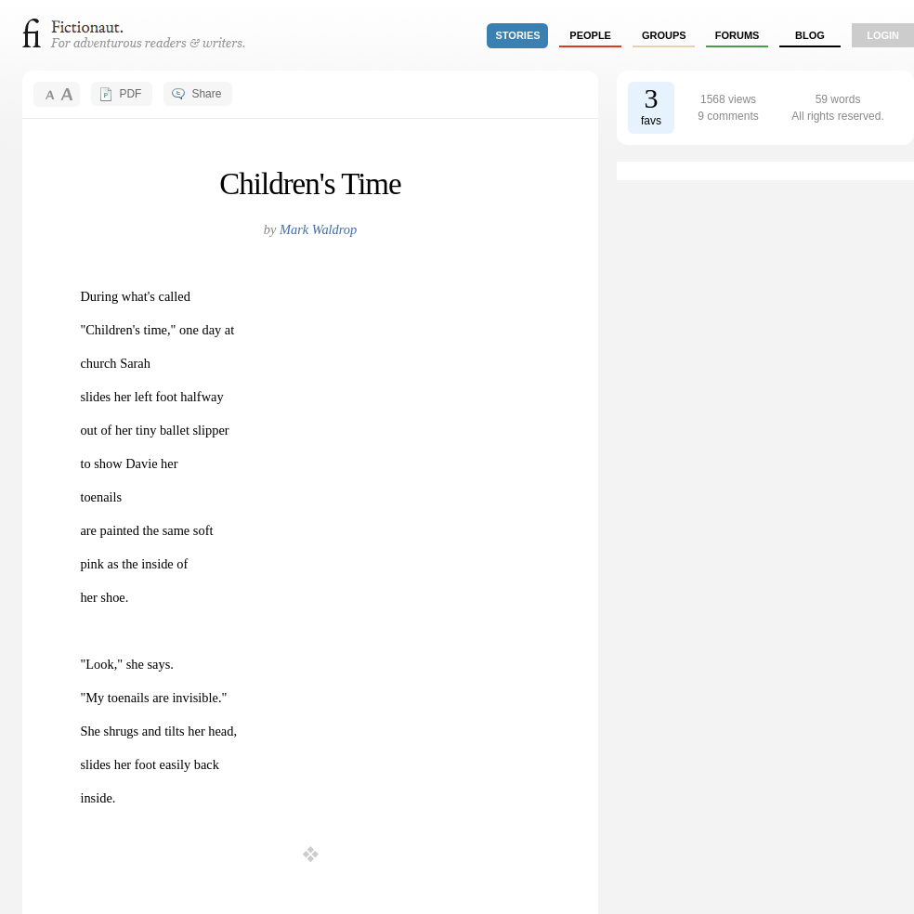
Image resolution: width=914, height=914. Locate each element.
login (883, 35)
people (590, 35)
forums (737, 35)
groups (664, 35)
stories (518, 35)
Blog (810, 35)
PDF (130, 93)
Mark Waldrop (318, 229)
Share (206, 93)
